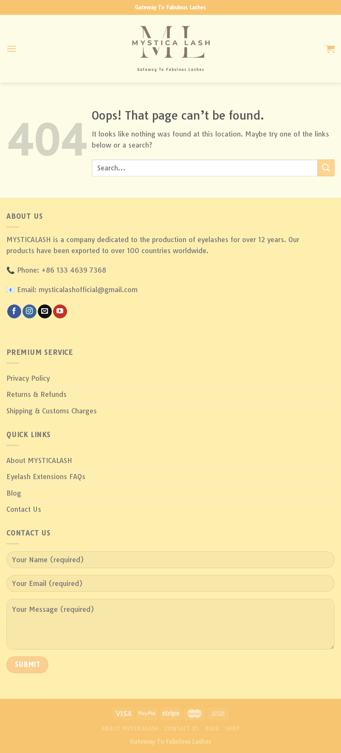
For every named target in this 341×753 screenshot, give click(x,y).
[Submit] (326, 167)
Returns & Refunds (36, 394)
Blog (13, 493)
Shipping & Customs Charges (51, 411)
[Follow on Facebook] (14, 311)
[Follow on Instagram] (30, 311)
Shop (232, 728)
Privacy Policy (28, 378)
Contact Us (23, 509)
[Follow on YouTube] (60, 311)
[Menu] (11, 48)
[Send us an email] (45, 311)
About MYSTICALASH (39, 460)
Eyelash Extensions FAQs (45, 476)
